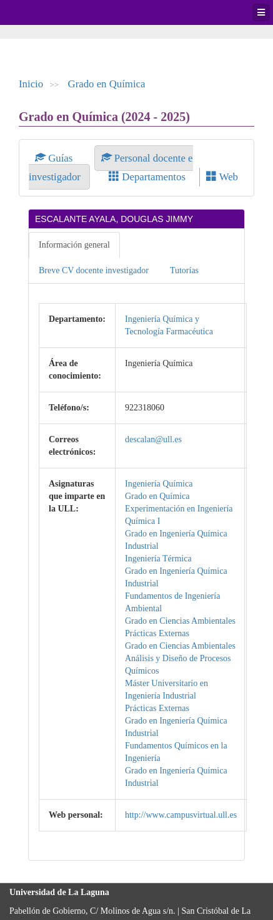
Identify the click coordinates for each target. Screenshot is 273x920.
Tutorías (184, 270)
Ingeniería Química (158, 483)
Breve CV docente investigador (94, 270)
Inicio (31, 84)
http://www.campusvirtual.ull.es (181, 815)
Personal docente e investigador (111, 167)
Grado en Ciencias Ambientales (180, 621)
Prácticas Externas (157, 633)
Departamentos (147, 177)
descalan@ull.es (153, 439)
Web (222, 177)
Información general (74, 244)
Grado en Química (107, 84)
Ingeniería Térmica (158, 558)
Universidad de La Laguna (43, 12)
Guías (55, 158)
